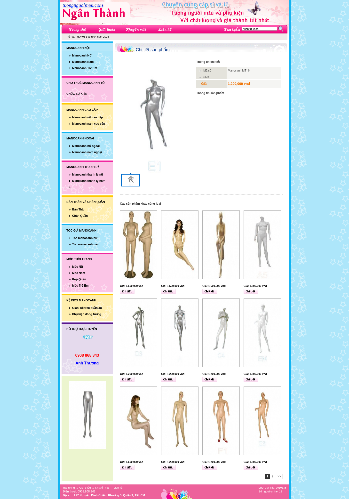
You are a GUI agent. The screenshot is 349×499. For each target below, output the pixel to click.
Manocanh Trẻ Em (84, 68)
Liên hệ (118, 487)
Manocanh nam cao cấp (88, 123)
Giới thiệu (85, 487)
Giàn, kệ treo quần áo (87, 308)
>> (279, 476)
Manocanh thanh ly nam (88, 181)
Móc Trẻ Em (80, 285)
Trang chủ (69, 487)
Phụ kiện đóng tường (86, 314)
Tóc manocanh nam (86, 244)
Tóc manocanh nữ (84, 238)
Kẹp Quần (79, 279)
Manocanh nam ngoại (87, 152)
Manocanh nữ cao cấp (87, 117)
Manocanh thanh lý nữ (87, 174)
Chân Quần (80, 215)
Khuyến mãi (102, 487)
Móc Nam (78, 273)
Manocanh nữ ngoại (86, 146)
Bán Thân (79, 209)
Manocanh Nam (83, 62)
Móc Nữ (77, 266)
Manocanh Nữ (81, 55)
